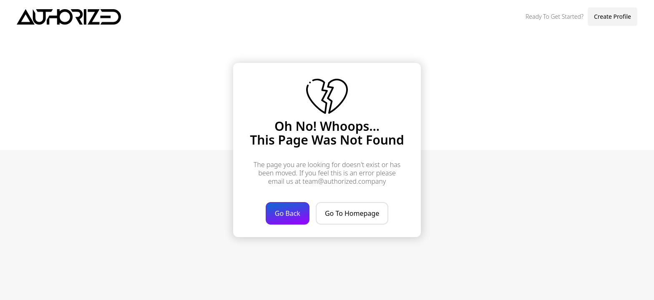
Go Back (287, 213)
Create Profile (612, 16)
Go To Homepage (352, 213)
